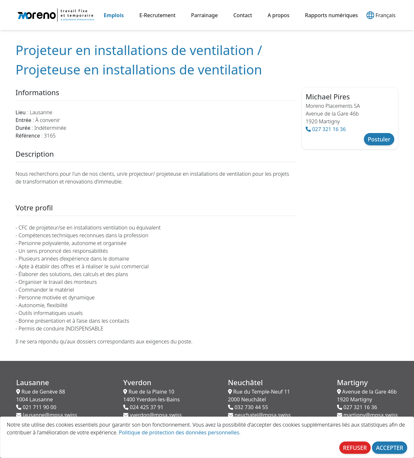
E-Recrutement (157, 15)
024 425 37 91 (143, 407)
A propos (278, 15)
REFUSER (355, 448)
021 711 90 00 (36, 407)
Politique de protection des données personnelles (179, 432)
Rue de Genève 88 (40, 395)
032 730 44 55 (248, 407)
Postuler (379, 139)
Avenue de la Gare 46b (367, 395)
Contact (242, 15)
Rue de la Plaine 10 (151, 395)
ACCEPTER (389, 448)
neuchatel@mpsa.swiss (259, 415)
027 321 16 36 (326, 129)
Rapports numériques (331, 15)
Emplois (114, 15)
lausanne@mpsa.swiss (46, 415)
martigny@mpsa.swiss (367, 415)
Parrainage (204, 15)
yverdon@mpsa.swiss (152, 415)
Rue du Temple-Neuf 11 (259, 395)
